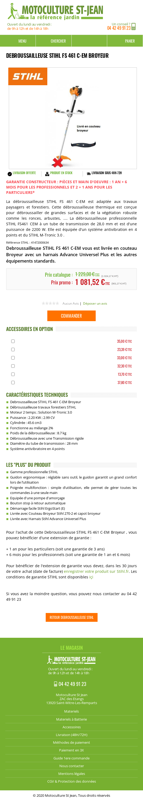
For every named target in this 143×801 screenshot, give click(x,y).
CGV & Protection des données (71, 781)
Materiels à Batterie (71, 719)
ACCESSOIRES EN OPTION (29, 328)
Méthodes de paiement (71, 742)
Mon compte (89, 41)
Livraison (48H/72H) (71, 734)
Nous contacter (71, 765)
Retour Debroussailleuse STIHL (72, 617)
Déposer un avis (95, 303)
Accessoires (72, 727)
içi (91, 576)
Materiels (71, 711)
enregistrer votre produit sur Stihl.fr (96, 571)
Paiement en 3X (71, 750)
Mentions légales (71, 773)
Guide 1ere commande (71, 758)
